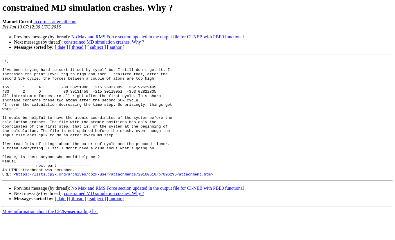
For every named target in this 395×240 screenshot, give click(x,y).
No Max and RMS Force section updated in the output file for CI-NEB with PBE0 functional (157, 36)
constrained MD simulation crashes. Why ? (104, 42)
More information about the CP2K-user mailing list (50, 234)
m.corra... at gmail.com (55, 21)
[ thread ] (77, 47)
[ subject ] (96, 47)
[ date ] (61, 47)
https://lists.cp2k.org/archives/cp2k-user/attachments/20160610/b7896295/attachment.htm (113, 197)
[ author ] (116, 47)
